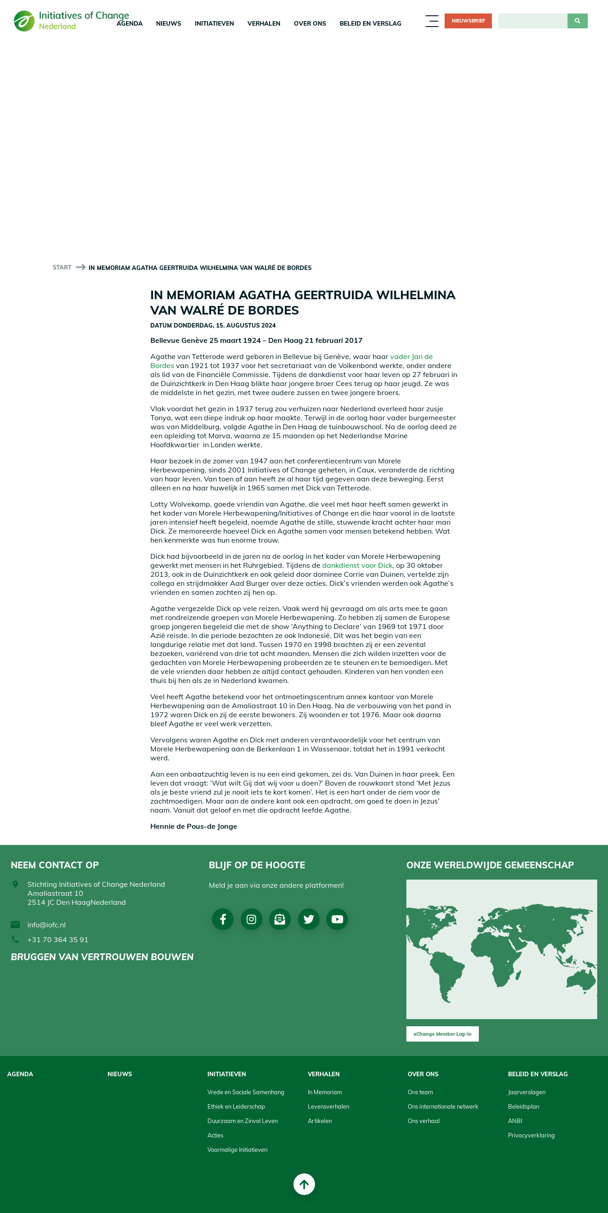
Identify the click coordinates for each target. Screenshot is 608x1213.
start (62, 267)
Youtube (338, 919)
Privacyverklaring (531, 1135)
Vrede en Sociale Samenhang (245, 1092)
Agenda (20, 1074)
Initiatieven (214, 23)
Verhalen (264, 23)
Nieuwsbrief (468, 21)
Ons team (420, 1092)
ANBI (515, 1120)
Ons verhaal (424, 1120)
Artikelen (320, 1120)
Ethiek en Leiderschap (236, 1106)
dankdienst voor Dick (357, 565)
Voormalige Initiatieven (237, 1149)
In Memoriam (325, 1092)
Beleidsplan (523, 1106)
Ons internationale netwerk (443, 1106)
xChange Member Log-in (443, 1034)
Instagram (252, 919)
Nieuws (168, 23)
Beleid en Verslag (370, 23)
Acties (215, 1135)
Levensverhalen (328, 1106)
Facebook (223, 919)
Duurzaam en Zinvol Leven (242, 1120)
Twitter (309, 919)
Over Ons (310, 23)
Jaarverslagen (526, 1092)
